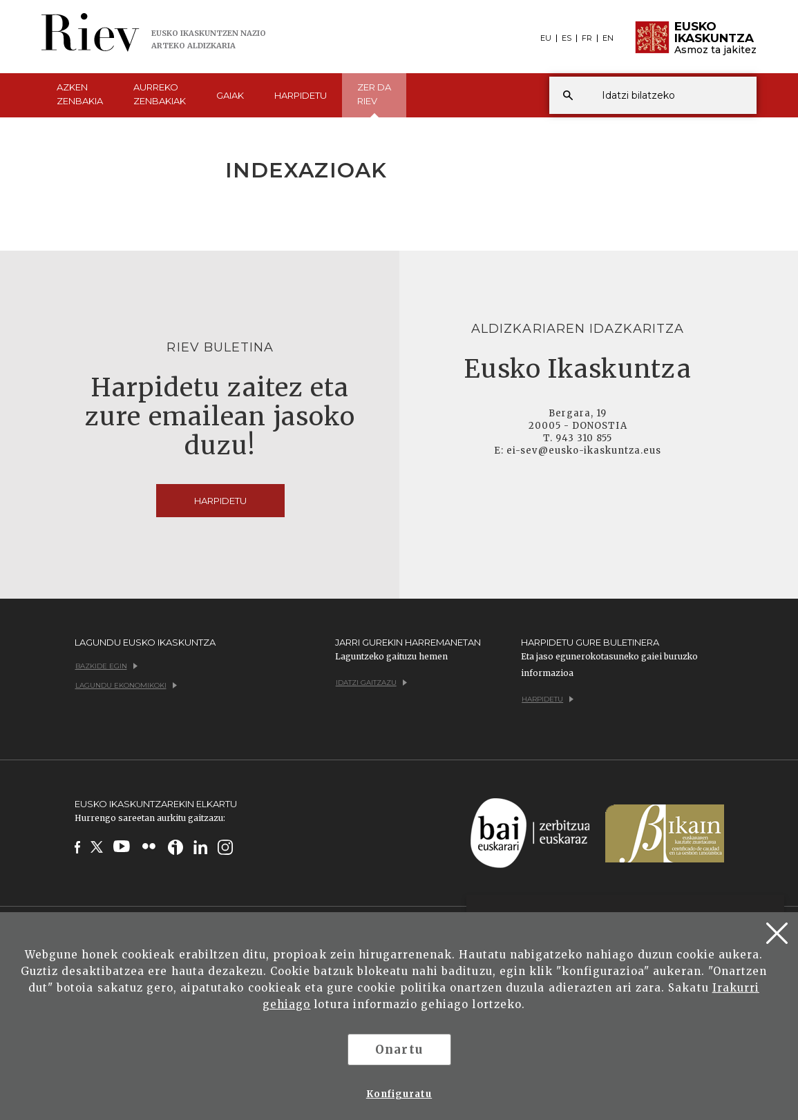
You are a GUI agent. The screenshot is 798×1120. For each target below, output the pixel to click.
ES (566, 38)
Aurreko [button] (159, 94)
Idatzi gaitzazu (371, 682)
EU (545, 38)
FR (587, 38)
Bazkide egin (106, 666)
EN (608, 38)
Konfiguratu (399, 1094)
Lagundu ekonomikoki (126, 685)
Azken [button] (80, 94)
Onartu (398, 1049)
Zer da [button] (374, 99)
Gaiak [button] (230, 95)
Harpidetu (300, 95)
